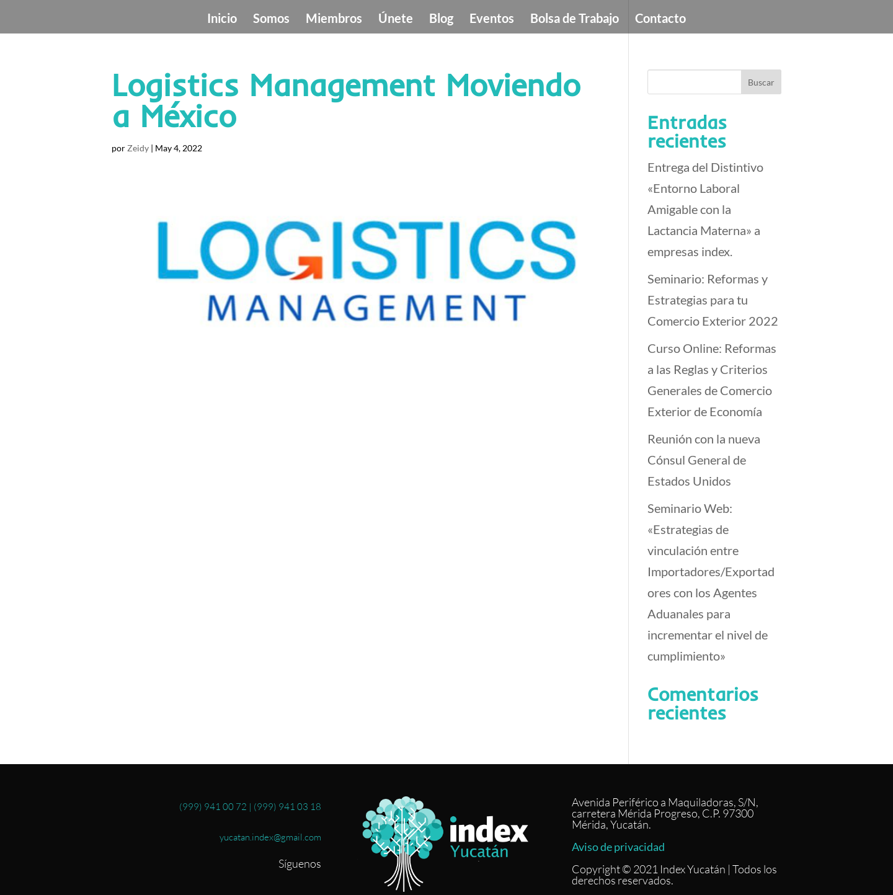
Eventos (491, 19)
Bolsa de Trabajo (574, 19)
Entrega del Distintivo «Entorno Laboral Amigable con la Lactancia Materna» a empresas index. (705, 209)
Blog (441, 19)
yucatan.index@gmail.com (268, 837)
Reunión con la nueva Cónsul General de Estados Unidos (703, 459)
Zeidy (138, 148)
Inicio (222, 19)
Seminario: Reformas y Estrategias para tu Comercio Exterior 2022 (712, 299)
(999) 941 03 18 (287, 807)
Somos (271, 19)
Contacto (660, 19)
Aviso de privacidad (618, 846)
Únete (395, 19)
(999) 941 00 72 (213, 807)
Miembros (334, 19)
